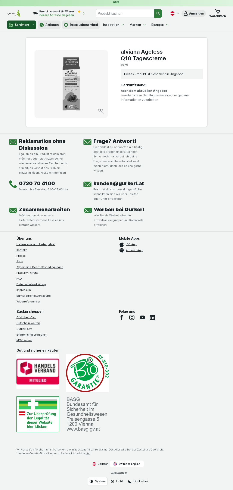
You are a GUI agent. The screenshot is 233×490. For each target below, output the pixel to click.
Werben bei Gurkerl (119, 209)
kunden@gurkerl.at (118, 183)
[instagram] (131, 317)
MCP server (24, 340)
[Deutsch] (174, 13)
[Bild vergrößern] (101, 111)
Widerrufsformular (28, 301)
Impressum (23, 290)
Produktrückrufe (27, 272)
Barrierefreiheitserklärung (33, 295)
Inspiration (113, 24)
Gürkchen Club (26, 317)
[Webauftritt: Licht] (116, 481)
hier (88, 453)
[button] (193, 13)
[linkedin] (152, 317)
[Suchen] (158, 13)
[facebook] (121, 317)
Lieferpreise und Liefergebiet (35, 244)
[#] (37, 414)
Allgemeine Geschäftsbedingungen (39, 267)
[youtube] (142, 317)
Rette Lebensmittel (81, 25)
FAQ (19, 278)
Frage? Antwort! (115, 141)
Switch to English (127, 464)
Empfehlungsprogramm (31, 334)
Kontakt (21, 250)
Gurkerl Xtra (24, 328)
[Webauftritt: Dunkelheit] (138, 481)
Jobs (19, 261)
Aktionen (49, 25)
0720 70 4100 (37, 183)
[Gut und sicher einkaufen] (87, 373)
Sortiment (21, 25)
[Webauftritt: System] (97, 481)
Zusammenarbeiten (44, 209)
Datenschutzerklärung (31, 284)
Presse (21, 255)
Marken (138, 24)
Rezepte (160, 24)
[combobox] (125, 13)
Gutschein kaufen (28, 323)
